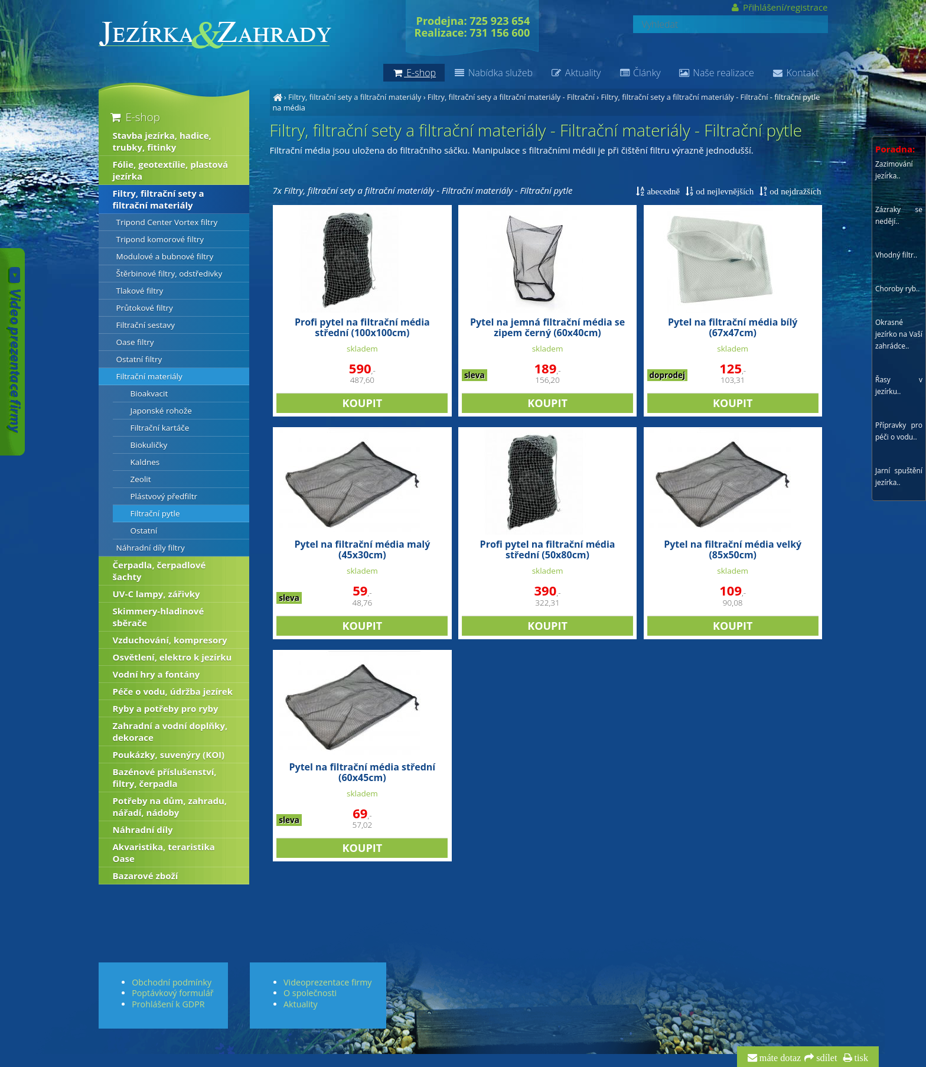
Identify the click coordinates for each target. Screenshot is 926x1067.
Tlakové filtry (140, 290)
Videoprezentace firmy (327, 982)
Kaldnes (145, 462)
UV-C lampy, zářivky (156, 594)
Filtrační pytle (155, 513)
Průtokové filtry (144, 307)
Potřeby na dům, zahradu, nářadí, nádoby (170, 806)
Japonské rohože (161, 410)
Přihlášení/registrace (778, 7)
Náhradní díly (143, 829)
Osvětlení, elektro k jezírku (172, 657)
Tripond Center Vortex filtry (167, 222)
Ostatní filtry (139, 359)
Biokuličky (149, 445)
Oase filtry (135, 342)
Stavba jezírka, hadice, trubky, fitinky (162, 141)
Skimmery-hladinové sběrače (158, 617)
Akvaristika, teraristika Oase (164, 852)
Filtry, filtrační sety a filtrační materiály (354, 97)
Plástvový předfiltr (164, 496)
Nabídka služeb (493, 72)
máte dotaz (779, 1058)
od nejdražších (794, 191)
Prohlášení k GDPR (168, 1004)
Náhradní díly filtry (150, 547)
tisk (860, 1058)
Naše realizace (716, 72)
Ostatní (144, 530)
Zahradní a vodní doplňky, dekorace (170, 731)
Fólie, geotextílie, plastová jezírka (171, 170)
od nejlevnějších (723, 191)
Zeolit (141, 479)
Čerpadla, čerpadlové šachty (159, 571)
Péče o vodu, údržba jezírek (173, 691)
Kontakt (795, 72)
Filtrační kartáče (160, 427)
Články (639, 72)
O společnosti (310, 992)
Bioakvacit (149, 393)
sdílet (825, 1058)
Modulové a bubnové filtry (165, 256)
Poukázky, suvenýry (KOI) (169, 754)
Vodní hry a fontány (156, 674)
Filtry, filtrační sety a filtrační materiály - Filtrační (511, 97)
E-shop (134, 116)
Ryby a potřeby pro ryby (166, 708)
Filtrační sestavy (145, 325)
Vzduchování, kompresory (170, 640)
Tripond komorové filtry (160, 239)
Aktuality (575, 72)
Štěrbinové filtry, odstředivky (169, 273)
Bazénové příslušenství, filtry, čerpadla (165, 777)
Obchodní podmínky (171, 982)
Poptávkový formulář (172, 992)
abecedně (662, 191)
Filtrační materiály (149, 376)
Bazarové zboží (145, 875)
